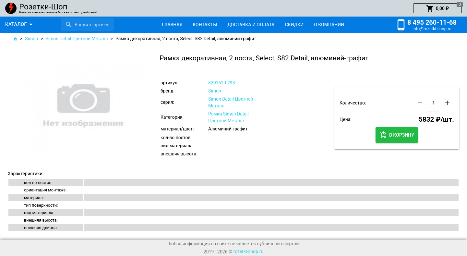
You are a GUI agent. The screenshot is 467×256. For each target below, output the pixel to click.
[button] (437, 8)
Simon (31, 38)
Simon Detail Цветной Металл (76, 38)
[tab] (172, 25)
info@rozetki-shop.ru (432, 29)
